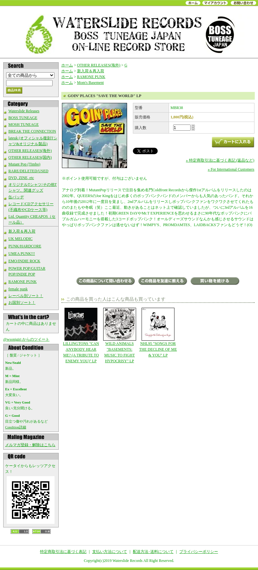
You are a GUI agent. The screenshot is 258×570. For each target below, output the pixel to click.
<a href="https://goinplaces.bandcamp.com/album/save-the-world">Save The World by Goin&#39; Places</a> (158, 253)
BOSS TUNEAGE (22, 117)
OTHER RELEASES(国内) (30, 157)
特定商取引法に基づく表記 (63, 551)
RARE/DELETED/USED (28, 171)
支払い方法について (109, 551)
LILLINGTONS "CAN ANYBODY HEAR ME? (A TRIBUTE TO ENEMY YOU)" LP (81, 335)
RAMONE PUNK (22, 281)
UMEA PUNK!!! (21, 253)
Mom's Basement (90, 82)
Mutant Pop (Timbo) (24, 164)
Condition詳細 (15, 427)
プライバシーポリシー (198, 551)
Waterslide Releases (23, 111)
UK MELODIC (20, 238)
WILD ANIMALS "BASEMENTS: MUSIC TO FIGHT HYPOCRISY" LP (119, 335)
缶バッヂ (16, 197)
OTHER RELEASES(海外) (30, 150)
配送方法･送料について (153, 551)
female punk (18, 289)
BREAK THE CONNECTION (32, 131)
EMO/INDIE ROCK (24, 261)
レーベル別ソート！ (25, 296)
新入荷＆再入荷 (21, 231)
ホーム (67, 65)
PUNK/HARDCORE (24, 246)
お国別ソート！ (21, 302)
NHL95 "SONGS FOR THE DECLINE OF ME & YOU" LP (158, 332)
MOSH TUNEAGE (23, 124)
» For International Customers (231, 169)
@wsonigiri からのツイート (26, 339)
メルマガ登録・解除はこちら (30, 445)
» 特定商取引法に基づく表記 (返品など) (220, 160)
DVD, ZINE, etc (21, 177)
